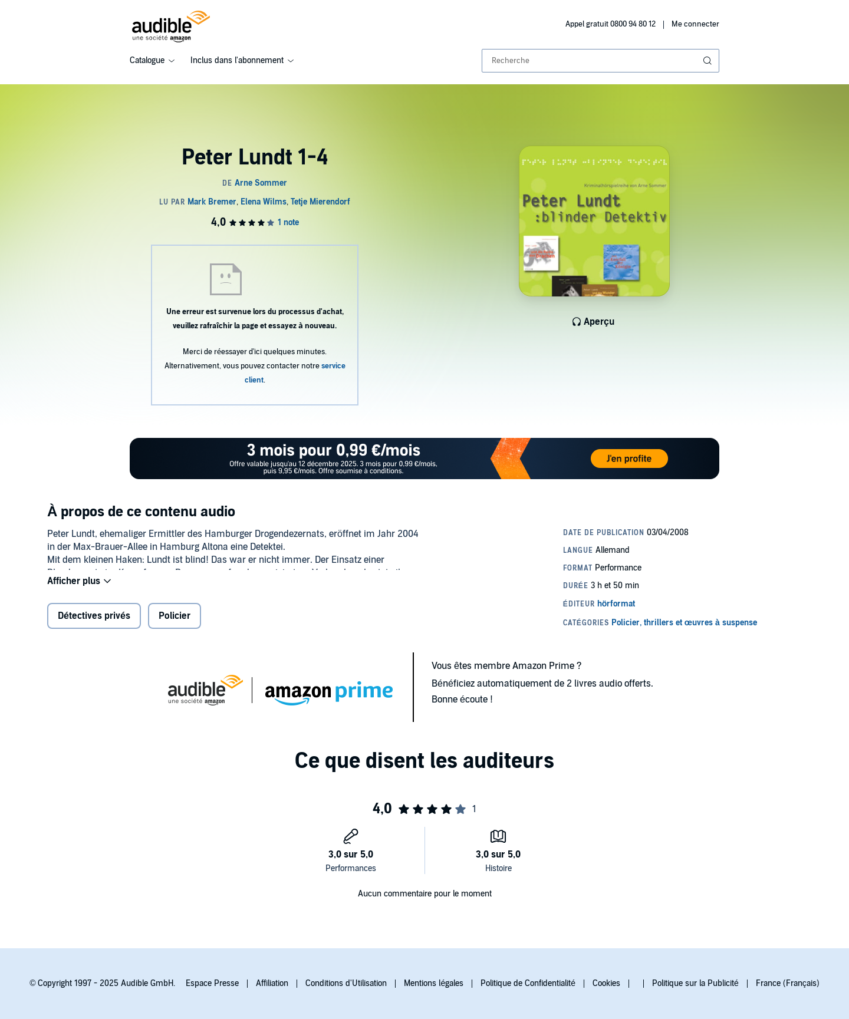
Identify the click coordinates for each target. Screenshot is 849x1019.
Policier (174, 623)
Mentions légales (433, 983)
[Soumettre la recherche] (708, 60)
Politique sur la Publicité (695, 983)
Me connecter (695, 24)
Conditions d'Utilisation (346, 983)
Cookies (606, 983)
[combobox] (600, 60)
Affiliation (272, 983)
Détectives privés (94, 623)
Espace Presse (212, 983)
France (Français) (788, 983)
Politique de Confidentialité (528, 983)
